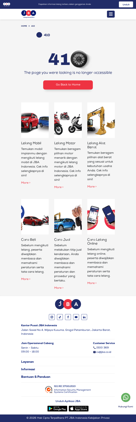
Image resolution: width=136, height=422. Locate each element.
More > (25, 183)
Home (24, 26)
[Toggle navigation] (111, 14)
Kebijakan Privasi (99, 418)
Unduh (126, 5)
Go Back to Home (68, 84)
